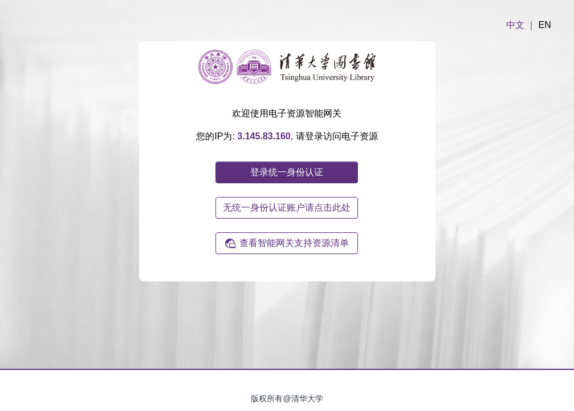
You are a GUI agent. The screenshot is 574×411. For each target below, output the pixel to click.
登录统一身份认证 (286, 172)
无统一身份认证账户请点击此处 (287, 207)
